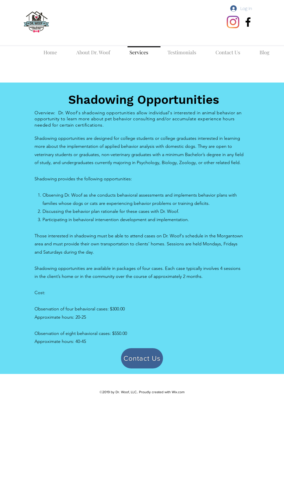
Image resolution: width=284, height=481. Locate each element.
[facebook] (248, 22)
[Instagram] (233, 22)
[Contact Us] (142, 358)
